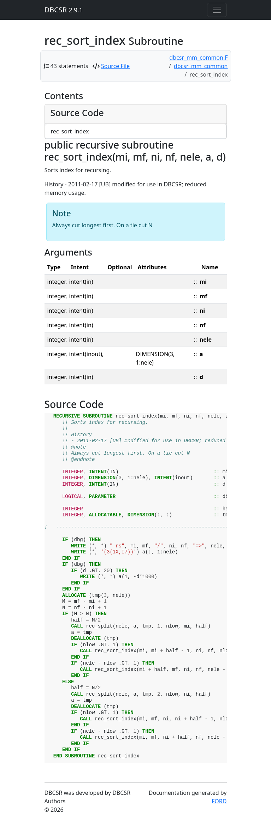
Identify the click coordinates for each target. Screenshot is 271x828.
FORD (219, 801)
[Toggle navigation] (217, 10)
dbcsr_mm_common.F (198, 57)
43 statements (69, 66)
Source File (115, 66)
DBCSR (64, 9)
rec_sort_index (70, 131)
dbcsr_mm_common (201, 66)
